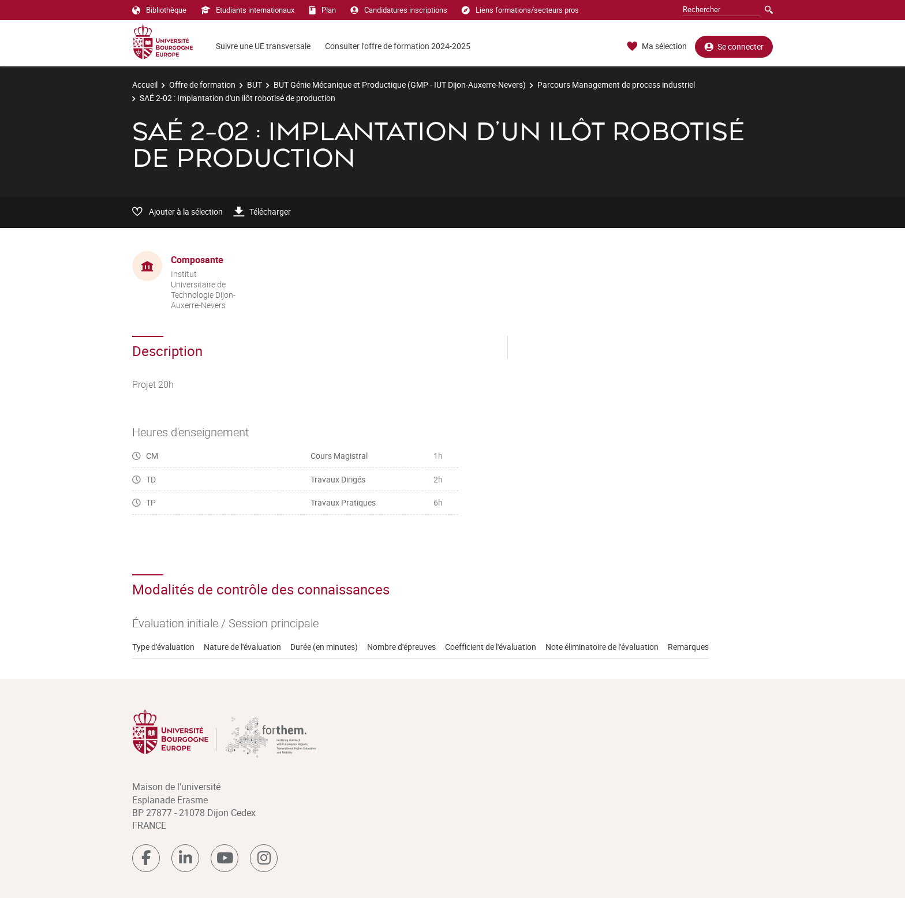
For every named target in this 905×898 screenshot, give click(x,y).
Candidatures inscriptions (398, 10)
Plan (322, 10)
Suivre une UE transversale (263, 45)
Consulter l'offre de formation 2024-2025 (397, 45)
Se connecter (734, 46)
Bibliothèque (159, 10)
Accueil (145, 84)
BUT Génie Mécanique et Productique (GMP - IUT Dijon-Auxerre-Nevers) (400, 84)
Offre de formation (202, 84)
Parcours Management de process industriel (616, 84)
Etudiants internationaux (247, 10)
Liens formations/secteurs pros (520, 10)
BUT (254, 84)
